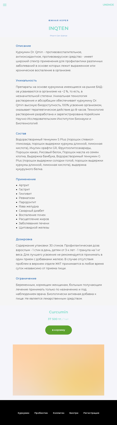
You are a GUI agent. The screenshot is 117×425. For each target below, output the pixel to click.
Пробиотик (41, 413)
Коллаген (58, 413)
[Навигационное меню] (4, 5)
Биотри (73, 413)
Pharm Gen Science (58, 35)
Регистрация (91, 413)
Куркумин (23, 413)
